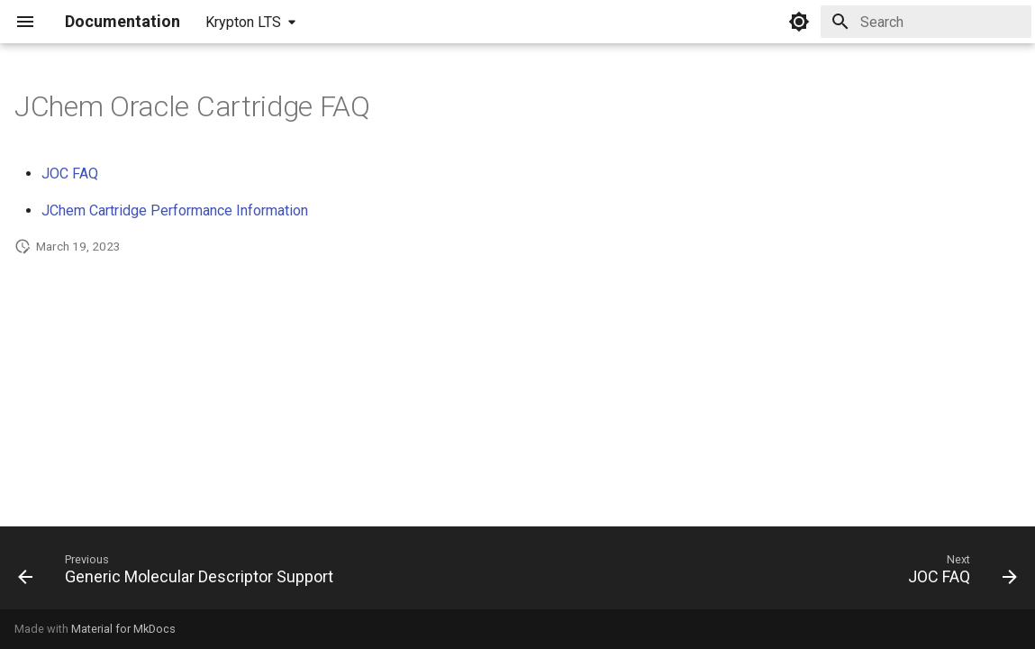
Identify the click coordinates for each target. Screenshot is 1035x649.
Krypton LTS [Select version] (243, 22)
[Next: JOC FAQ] (958, 573)
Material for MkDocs (123, 628)
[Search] (926, 21)
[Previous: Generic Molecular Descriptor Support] (180, 573)
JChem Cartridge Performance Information (174, 210)
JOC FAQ (69, 173)
